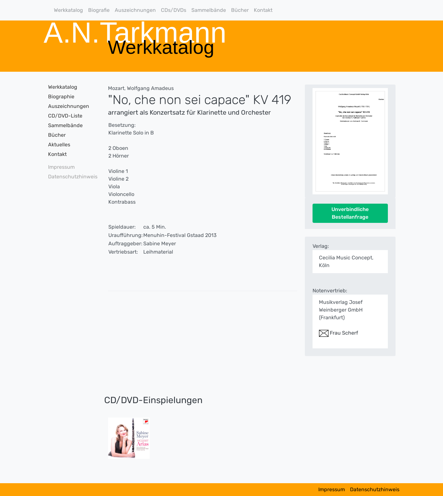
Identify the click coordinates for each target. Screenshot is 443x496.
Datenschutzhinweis (70, 177)
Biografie (99, 10)
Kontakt (263, 10)
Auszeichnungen (135, 10)
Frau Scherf (338, 333)
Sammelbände (208, 10)
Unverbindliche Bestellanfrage (350, 213)
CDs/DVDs (173, 10)
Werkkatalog (68, 10)
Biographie (61, 97)
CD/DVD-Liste (65, 116)
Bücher (240, 10)
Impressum (61, 167)
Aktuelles (59, 145)
